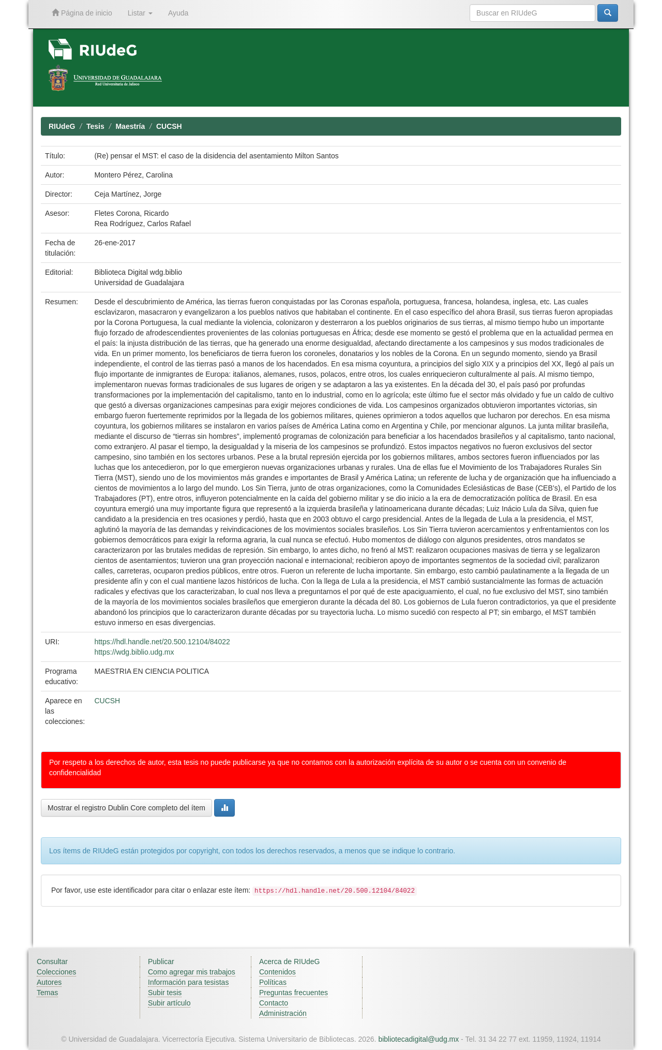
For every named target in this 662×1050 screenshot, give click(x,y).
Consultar (52, 961)
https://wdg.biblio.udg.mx (134, 652)
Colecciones (56, 972)
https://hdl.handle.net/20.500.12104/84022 (162, 642)
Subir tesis (165, 992)
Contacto (273, 1003)
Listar (140, 13)
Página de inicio (82, 12)
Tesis (95, 126)
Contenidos (277, 972)
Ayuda (178, 13)
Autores (49, 982)
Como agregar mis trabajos (191, 972)
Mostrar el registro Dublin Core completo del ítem (126, 808)
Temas (47, 992)
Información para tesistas (188, 982)
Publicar (161, 961)
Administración (283, 1013)
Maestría (130, 126)
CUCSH (169, 126)
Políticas (273, 982)
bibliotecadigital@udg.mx (418, 1039)
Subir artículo (169, 1003)
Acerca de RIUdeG (289, 961)
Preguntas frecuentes (293, 992)
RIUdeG (62, 126)
